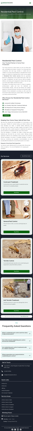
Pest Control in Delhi (6, 399)
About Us (4, 383)
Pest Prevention (5, 390)
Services (4, 385)
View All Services (24, 316)
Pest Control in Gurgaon (7, 407)
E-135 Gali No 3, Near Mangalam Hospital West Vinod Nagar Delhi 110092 (17, 366)
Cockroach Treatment (6, 392)
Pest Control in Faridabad (7, 404)
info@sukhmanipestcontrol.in (10, 374)
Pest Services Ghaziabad (7, 409)
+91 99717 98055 (7, 371)
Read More (16, 192)
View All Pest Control (26, 156)
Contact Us (6, 115)
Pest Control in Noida (6, 402)
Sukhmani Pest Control (14, 427)
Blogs (3, 388)
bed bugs (14, 70)
